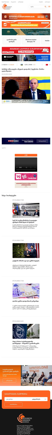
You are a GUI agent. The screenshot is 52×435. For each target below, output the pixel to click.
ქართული (47, 2)
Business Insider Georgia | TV (31, 40)
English (41, 2)
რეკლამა (13, 2)
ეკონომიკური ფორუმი (12, 40)
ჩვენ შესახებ (5, 2)
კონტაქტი (20, 2)
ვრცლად (9, 380)
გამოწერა (13, 404)
